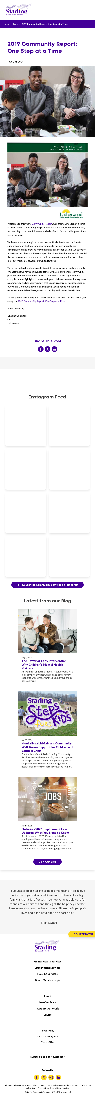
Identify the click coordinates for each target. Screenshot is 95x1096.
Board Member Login (47, 980)
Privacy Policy (47, 1030)
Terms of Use (47, 1042)
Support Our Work (47, 1008)
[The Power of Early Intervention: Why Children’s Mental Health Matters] (47, 647)
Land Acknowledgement (47, 1036)
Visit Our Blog (47, 861)
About (47, 996)
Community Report (42, 223)
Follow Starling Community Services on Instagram (47, 584)
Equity (47, 1014)
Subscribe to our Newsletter (47, 1056)
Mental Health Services (48, 961)
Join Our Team (47, 1002)
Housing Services (47, 973)
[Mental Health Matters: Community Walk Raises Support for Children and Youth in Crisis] (47, 731)
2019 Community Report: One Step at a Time (45, 24)
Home (6, 24)
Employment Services (47, 967)
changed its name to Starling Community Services (34, 1085)
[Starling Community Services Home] (19, 9)
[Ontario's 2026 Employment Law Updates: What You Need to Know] (47, 815)
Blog (15, 24)
